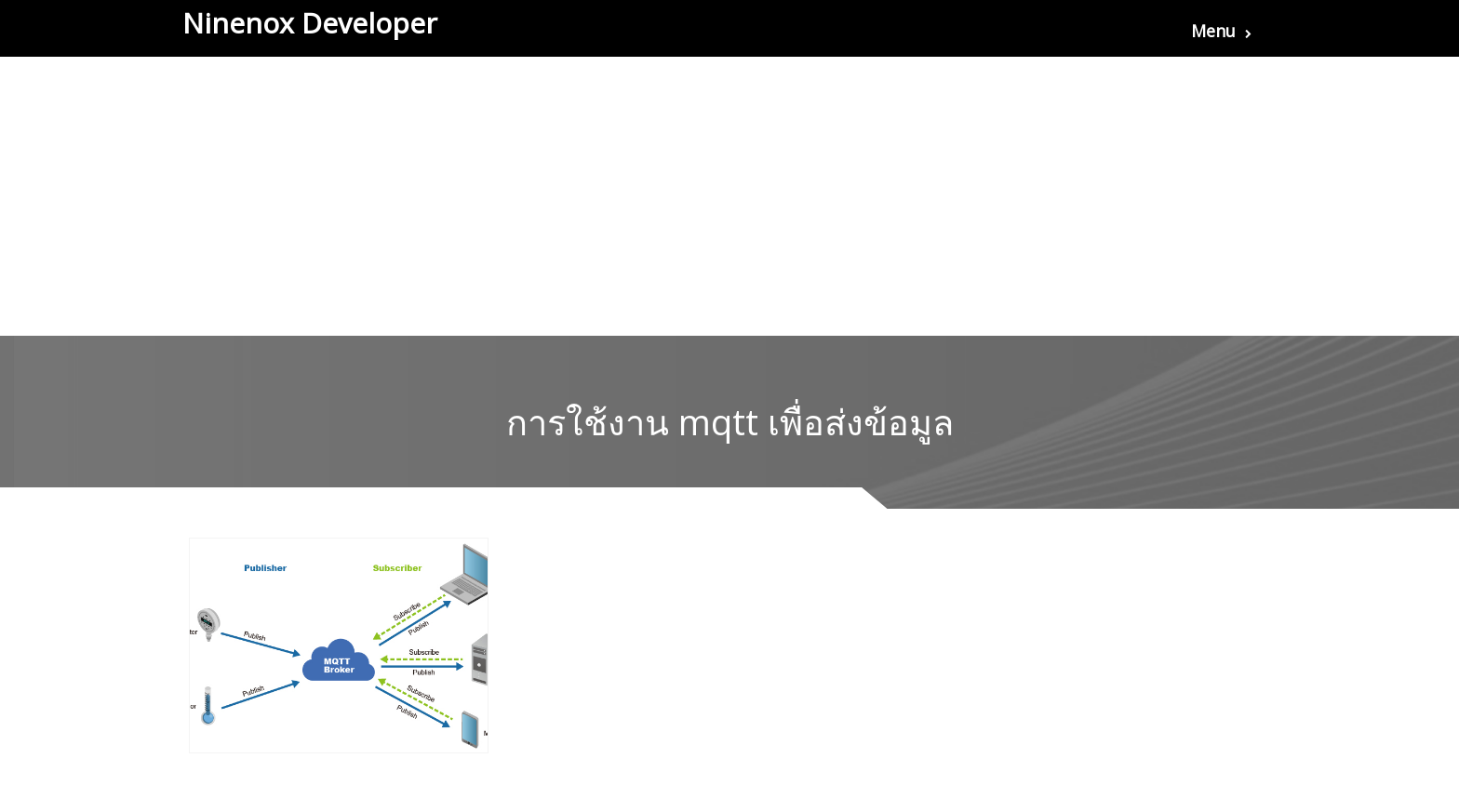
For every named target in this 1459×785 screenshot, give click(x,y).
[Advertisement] (729, 196)
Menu (1221, 30)
